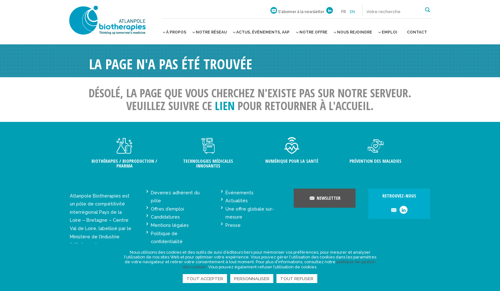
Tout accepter (205, 278)
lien (225, 106)
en (352, 12)
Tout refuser (296, 278)
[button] (427, 9)
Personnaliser (251, 278)
